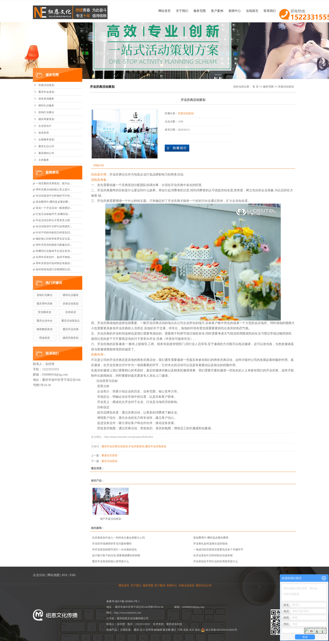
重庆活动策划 (109, 461)
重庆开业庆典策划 (155, 446)
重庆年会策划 (46, 91)
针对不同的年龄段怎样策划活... (54, 232)
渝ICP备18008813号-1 (127, 601)
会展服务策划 (46, 139)
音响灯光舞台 (46, 112)
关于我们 (182, 11)
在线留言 (252, 11)
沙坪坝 (150, 629)
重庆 (136, 629)
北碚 (185, 629)
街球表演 (70, 312)
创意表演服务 (46, 98)
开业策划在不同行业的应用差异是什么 (215, 561)
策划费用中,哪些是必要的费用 (210, 537)
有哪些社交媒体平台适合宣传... (54, 250)
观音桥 (167, 629)
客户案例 (217, 11)
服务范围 (199, 11)
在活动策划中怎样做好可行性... (54, 195)
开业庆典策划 (136, 446)
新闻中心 (235, 11)
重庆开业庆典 (71, 329)
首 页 (255, 86)
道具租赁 (43, 132)
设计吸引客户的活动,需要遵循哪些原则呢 (116, 555)
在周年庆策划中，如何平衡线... (54, 257)
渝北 (197, 629)
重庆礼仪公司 (46, 146)
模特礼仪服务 (46, 105)
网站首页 (164, 11)
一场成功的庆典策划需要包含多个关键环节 (218, 549)
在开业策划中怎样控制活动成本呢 (213, 555)
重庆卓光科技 (174, 624)
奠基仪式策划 (109, 455)
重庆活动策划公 (70, 320)
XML (72, 575)
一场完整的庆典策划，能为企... (54, 183)
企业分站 (39, 575)
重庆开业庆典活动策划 (115, 446)
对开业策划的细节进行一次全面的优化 (114, 549)
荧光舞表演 (44, 312)
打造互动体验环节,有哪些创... (53, 214)
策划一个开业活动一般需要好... (54, 207)
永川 (191, 629)
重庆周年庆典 (44, 303)
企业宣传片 (45, 125)
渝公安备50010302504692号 (219, 629)
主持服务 (43, 159)
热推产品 (111, 629)
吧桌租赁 (44, 337)
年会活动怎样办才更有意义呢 (53, 220)
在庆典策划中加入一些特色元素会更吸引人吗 (118, 537)
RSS (64, 575)
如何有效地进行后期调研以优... (54, 269)
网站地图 (53, 575)
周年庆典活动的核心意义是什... (54, 189)
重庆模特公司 (46, 153)
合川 (142, 629)
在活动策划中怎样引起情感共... (54, 226)
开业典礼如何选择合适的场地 (210, 543)
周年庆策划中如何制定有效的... (54, 263)
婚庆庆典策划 (71, 337)
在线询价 (177, 148)
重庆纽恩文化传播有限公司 (132, 618)
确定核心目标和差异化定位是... (54, 238)
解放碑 (158, 629)
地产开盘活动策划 (110, 518)
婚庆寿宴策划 (46, 119)
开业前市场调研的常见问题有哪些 (112, 543)
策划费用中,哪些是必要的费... (53, 201)
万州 (179, 629)
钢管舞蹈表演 (44, 329)
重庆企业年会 (44, 320)
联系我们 (270, 11)
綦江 (174, 629)
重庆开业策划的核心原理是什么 (110, 561)
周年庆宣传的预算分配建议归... (54, 244)
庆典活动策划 (46, 85)
